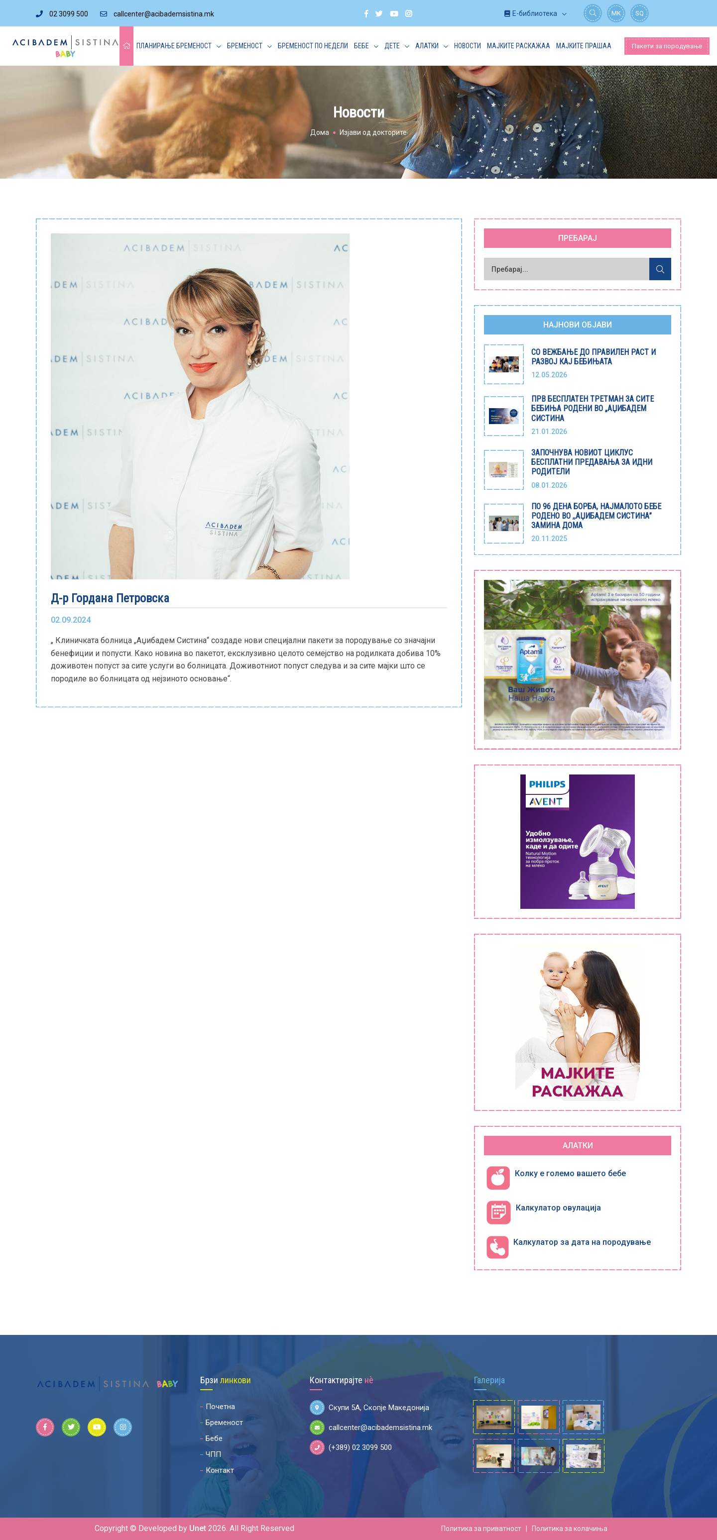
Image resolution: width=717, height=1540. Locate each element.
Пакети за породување (667, 46)
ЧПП (213, 1454)
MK (616, 13)
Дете (392, 46)
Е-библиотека (530, 13)
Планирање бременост (174, 46)
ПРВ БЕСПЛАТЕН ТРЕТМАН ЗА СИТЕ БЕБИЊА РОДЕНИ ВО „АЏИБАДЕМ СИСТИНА (592, 408)
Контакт (220, 1470)
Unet (197, 1528)
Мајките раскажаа (518, 46)
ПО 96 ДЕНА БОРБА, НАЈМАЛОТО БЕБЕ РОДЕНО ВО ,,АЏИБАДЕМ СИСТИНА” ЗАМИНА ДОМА (596, 516)
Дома (319, 132)
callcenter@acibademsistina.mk (157, 14)
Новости (467, 46)
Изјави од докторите (373, 132)
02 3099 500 (62, 14)
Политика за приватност (481, 1529)
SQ (639, 13)
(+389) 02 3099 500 (351, 1447)
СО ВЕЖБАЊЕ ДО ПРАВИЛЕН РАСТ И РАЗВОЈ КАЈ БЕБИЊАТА (593, 356)
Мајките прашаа (583, 46)
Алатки (427, 46)
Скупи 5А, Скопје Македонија (369, 1407)
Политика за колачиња (569, 1529)
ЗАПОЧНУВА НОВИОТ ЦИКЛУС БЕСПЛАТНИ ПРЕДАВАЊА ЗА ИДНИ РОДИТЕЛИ (591, 462)
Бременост (244, 46)
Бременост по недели (313, 46)
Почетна (220, 1406)
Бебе (361, 46)
